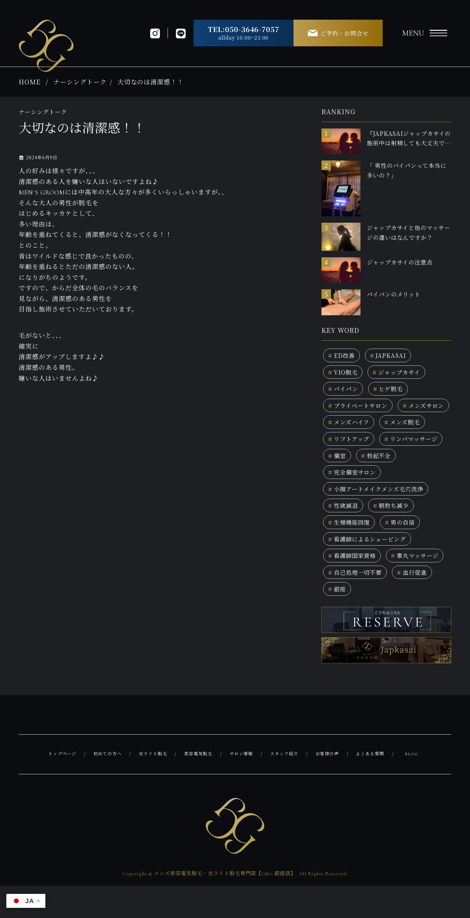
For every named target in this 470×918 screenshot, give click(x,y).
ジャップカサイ (401, 373)
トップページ (63, 786)
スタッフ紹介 (285, 786)
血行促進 (419, 602)
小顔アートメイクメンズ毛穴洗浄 (381, 497)
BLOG (412, 786)
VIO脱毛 (344, 373)
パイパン (344, 391)
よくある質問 (371, 786)
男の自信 (405, 532)
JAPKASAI (391, 355)
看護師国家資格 (354, 567)
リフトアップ (405, 444)
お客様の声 (328, 786)
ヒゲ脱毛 (392, 391)
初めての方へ (108, 786)
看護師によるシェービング (371, 549)
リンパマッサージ (357, 461)
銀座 (338, 620)
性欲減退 (344, 514)
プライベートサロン (361, 408)
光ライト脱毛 (153, 786)
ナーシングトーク (80, 81)
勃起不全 (344, 479)
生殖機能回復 (351, 532)
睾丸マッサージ (354, 584)
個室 (411, 461)
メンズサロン (351, 426)
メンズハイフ (411, 426)
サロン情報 (242, 786)
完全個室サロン (402, 479)
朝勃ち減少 (395, 514)
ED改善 (342, 355)
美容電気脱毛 (199, 786)
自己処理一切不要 (357, 602)
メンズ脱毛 (347, 444)
